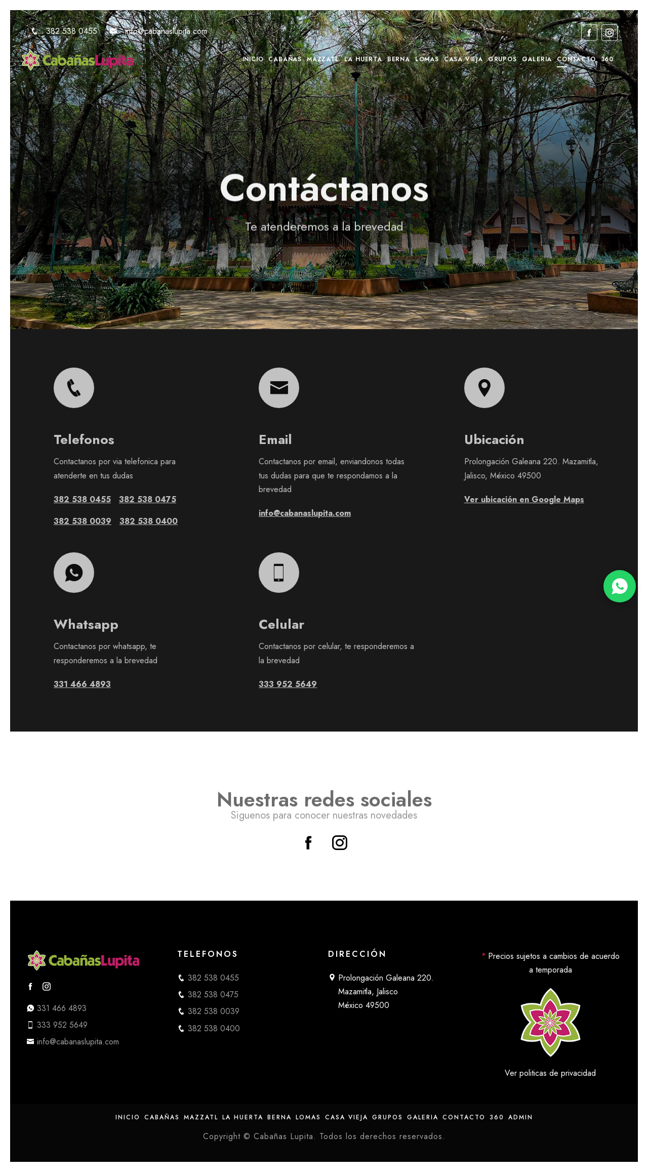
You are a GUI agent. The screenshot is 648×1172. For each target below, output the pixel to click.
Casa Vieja (463, 59)
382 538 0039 (110, 521)
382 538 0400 (176, 521)
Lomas (427, 59)
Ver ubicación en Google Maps (552, 499)
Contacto (576, 59)
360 (607, 59)
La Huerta (363, 59)
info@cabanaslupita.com (158, 31)
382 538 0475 (175, 499)
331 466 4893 (110, 684)
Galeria (537, 59)
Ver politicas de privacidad (550, 1073)
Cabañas (285, 59)
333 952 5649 (316, 684)
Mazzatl (323, 59)
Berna (398, 59)
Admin (520, 1117)
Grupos (502, 59)
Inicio (253, 59)
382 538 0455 (63, 31)
